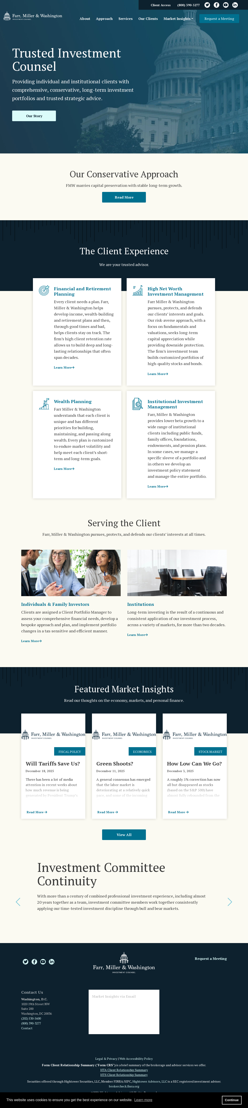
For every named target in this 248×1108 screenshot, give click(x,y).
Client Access (161, 5)
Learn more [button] (143, 1100)
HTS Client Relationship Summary (124, 1075)
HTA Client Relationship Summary (124, 1070)
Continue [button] (231, 1100)
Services (125, 18)
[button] (18, 902)
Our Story (34, 115)
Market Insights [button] (177, 18)
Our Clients (148, 18)
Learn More (64, 367)
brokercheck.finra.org (124, 1086)
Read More (124, 197)
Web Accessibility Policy (136, 1058)
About (85, 18)
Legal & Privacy (106, 1058)
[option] (124, 892)
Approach (104, 18)
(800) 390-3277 (188, 5)
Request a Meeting (219, 18)
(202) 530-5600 (31, 1018)
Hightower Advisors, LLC (149, 1081)
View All (124, 834)
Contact (26, 1028)
